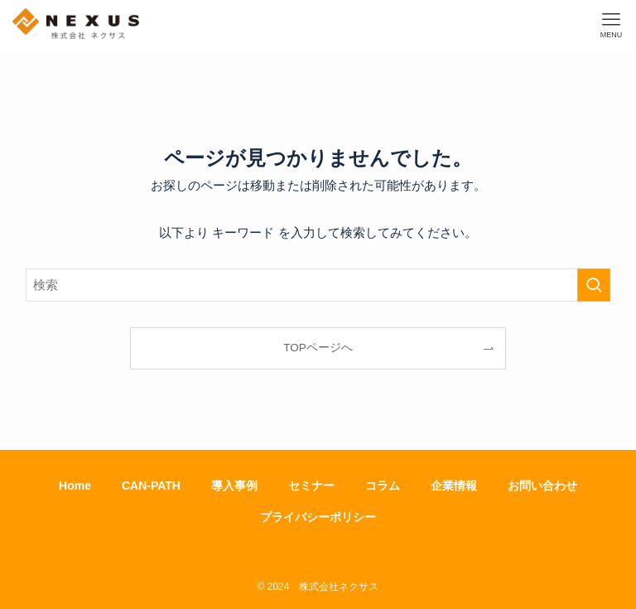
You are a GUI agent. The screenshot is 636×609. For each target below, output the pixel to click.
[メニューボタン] (611, 25)
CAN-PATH (151, 485)
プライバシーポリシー (318, 517)
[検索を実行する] (593, 285)
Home (75, 485)
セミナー (311, 485)
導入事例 (234, 485)
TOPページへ (318, 347)
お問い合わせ (542, 485)
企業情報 (454, 485)
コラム (382, 485)
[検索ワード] (318, 285)
